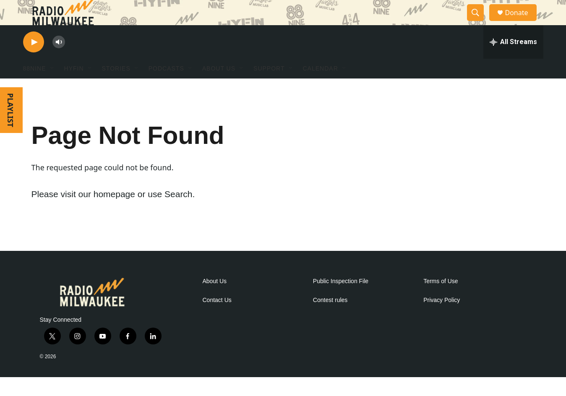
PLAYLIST (10, 129)
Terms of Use (440, 300)
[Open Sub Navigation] (52, 87)
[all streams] (513, 61)
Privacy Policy (441, 319)
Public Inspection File (340, 300)
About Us (215, 300)
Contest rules (330, 319)
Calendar (320, 87)
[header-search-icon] (479, 22)
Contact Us (217, 319)
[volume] (59, 61)
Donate (522, 22)
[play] (33, 61)
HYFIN (74, 87)
